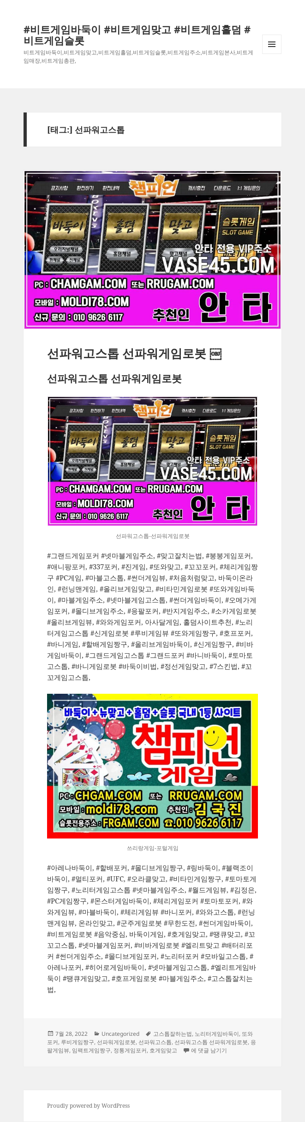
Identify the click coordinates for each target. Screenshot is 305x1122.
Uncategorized (120, 1034)
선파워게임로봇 (116, 1042)
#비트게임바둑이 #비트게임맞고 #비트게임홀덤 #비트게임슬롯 (137, 34)
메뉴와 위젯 (271, 53)
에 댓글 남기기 (209, 1050)
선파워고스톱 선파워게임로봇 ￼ (134, 353)
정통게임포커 (130, 1050)
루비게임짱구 (77, 1042)
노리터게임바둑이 (217, 1034)
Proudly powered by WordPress (88, 1106)
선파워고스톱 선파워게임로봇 (211, 1042)
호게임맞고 (163, 1050)
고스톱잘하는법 (172, 1034)
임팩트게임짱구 (91, 1050)
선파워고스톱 (155, 1042)
